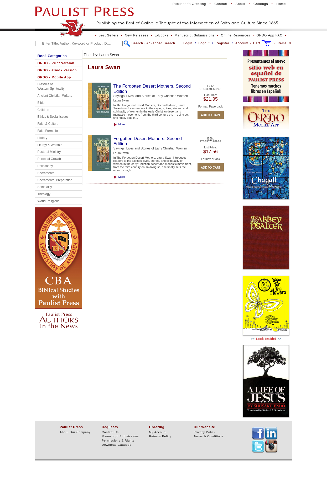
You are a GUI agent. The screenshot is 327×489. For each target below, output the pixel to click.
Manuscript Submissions (195, 35)
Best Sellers (108, 35)
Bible (41, 103)
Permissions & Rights (118, 440)
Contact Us (110, 432)
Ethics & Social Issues (53, 117)
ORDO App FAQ (269, 35)
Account (241, 43)
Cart (256, 43)
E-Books (161, 35)
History (42, 138)
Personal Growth (49, 159)
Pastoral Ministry (49, 152)
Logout (204, 43)
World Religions (49, 201)
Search (137, 43)
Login (187, 43)
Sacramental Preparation (55, 180)
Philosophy (45, 166)
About (240, 4)
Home (281, 4)
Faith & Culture (48, 124)
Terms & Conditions (209, 436)
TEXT (258, 433)
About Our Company (75, 432)
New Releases (136, 35)
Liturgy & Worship (50, 145)
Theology (44, 194)
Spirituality (45, 187)
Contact (220, 4)
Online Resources (235, 35)
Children (43, 110)
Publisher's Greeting (189, 4)
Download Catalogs (116, 444)
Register (223, 43)
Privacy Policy (204, 432)
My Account (158, 432)
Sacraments (46, 173)
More (121, 124)
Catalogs (260, 4)
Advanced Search (160, 43)
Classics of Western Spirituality (51, 86)
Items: (284, 43)
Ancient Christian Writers (55, 96)
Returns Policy (160, 436)
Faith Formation (49, 131)
